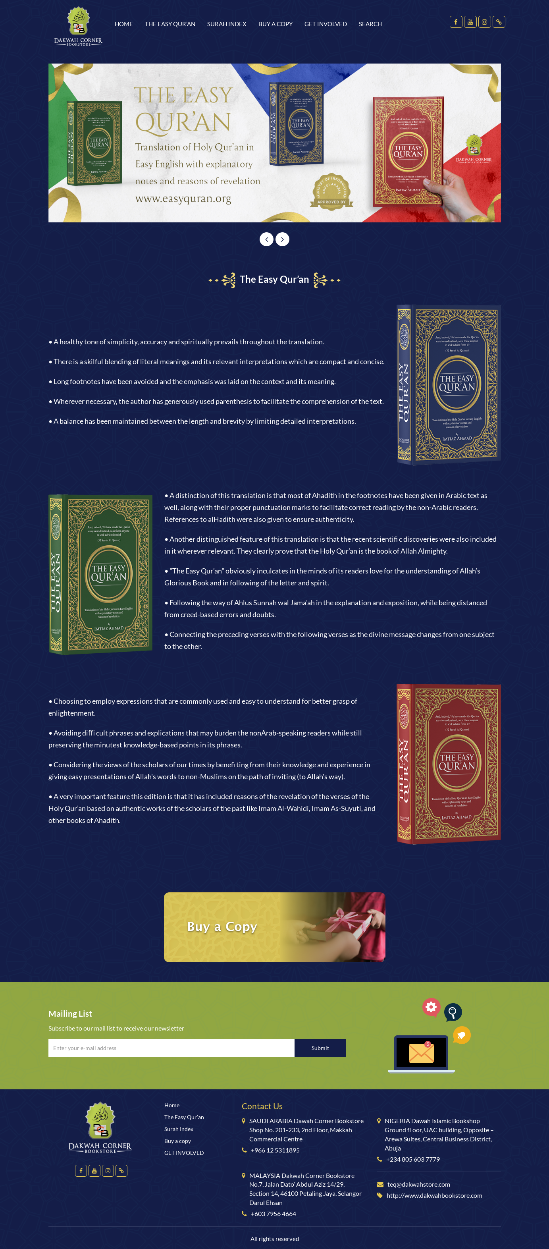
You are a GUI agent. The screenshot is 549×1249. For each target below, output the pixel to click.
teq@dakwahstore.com (418, 1184)
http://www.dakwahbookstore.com (434, 1195)
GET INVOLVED (325, 23)
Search (370, 23)
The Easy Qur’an (170, 23)
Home (124, 23)
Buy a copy (275, 23)
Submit (320, 1047)
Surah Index (227, 23)
